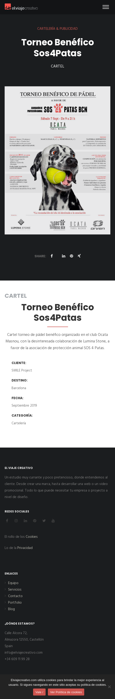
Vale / (39, 692)
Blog (11, 609)
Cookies (32, 537)
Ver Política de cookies (66, 692)
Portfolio (15, 602)
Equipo (13, 583)
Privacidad (25, 548)
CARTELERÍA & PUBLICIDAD (57, 29)
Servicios (15, 589)
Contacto (15, 596)
